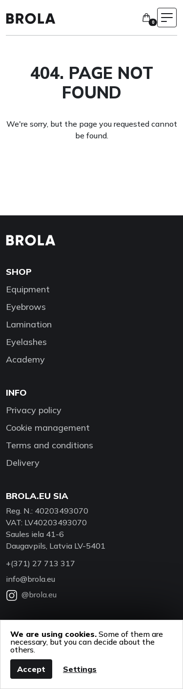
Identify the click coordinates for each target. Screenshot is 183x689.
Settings (80, 669)
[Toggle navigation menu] (167, 17)
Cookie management (48, 427)
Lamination (29, 324)
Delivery (23, 462)
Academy (25, 359)
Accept (31, 669)
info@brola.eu (30, 579)
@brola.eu (31, 594)
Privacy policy (33, 410)
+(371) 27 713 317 (40, 563)
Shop (19, 271)
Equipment (28, 289)
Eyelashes (26, 341)
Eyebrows (26, 306)
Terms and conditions (49, 445)
